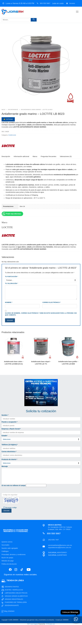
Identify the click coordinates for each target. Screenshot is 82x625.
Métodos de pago (8, 561)
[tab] (6, 157)
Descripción (6, 156)
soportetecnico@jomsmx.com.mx (59, 547)
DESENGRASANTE (12, 605)
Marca (35, 156)
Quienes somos (7, 542)
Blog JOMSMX (9, 611)
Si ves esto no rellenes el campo (14, 485)
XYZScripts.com (50, 624)
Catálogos (5, 551)
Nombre (8, 302)
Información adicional (21, 156)
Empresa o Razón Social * (11, 429)
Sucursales (5, 545)
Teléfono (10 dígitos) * (10, 445)
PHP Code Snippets (32, 624)
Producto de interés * (9, 459)
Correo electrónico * (9, 451)
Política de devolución (9, 564)
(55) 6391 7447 (53, 540)
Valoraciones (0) (66, 156)
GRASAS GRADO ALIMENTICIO (16, 596)
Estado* (4, 435)
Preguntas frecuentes (48, 156)
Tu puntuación (11, 276)
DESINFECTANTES (12, 587)
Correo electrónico (51, 302)
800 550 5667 (43, 3)
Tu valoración (11, 283)
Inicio (3, 109)
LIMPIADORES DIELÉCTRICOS (16, 593)
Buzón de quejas (7, 558)
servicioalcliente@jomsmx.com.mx (60, 545)
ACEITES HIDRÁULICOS (14, 590)
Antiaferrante (13, 109)
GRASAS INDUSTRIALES (14, 599)
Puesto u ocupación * (9, 422)
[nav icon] (77, 12)
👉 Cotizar (8, 119)
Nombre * (5, 415)
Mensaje (5, 466)
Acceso (71, 3)
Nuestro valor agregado (10, 548)
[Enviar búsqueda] (34, 20)
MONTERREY (62, 552)
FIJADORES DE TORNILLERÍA (16, 602)
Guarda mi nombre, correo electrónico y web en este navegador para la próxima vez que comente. (41, 314)
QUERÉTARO (62, 555)
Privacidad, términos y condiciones (14, 554)
